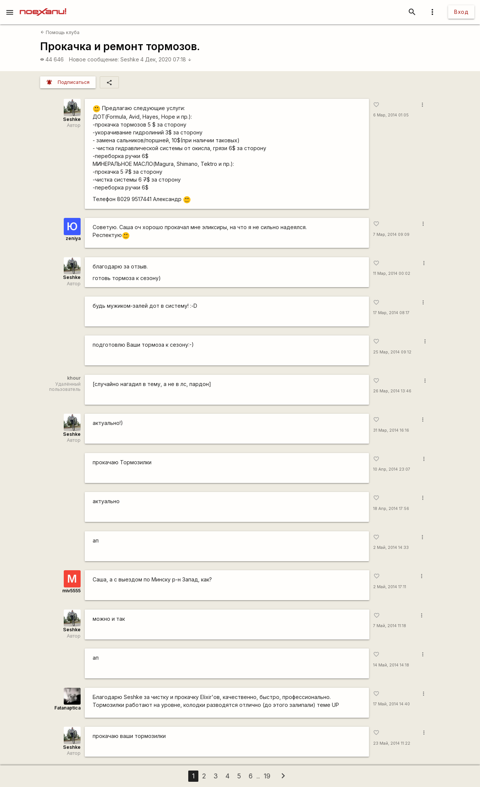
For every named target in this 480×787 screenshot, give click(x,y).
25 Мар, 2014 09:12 (392, 352)
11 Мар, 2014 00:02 (391, 273)
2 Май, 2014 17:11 (389, 586)
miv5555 (71, 590)
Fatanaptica (67, 708)
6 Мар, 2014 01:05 (391, 115)
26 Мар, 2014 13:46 (392, 391)
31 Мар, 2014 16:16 (391, 430)
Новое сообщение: (94, 59)
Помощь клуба (60, 32)
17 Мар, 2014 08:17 (391, 312)
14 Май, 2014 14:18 (391, 665)
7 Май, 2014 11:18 (389, 625)
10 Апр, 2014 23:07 (391, 469)
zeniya (73, 238)
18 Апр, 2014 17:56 (391, 508)
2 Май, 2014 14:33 (391, 547)
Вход (461, 12)
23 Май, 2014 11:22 (391, 743)
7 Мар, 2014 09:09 (391, 234)
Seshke (129, 59)
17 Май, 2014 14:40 (391, 704)
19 (267, 776)
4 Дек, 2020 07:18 (166, 59)
